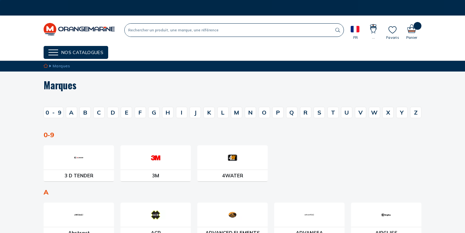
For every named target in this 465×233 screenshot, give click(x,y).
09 (53, 112)
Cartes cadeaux (211, 52)
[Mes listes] (392, 32)
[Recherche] (228, 30)
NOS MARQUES (134, 52)
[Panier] (411, 30)
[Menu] (76, 52)
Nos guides (170, 52)
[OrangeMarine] (79, 30)
